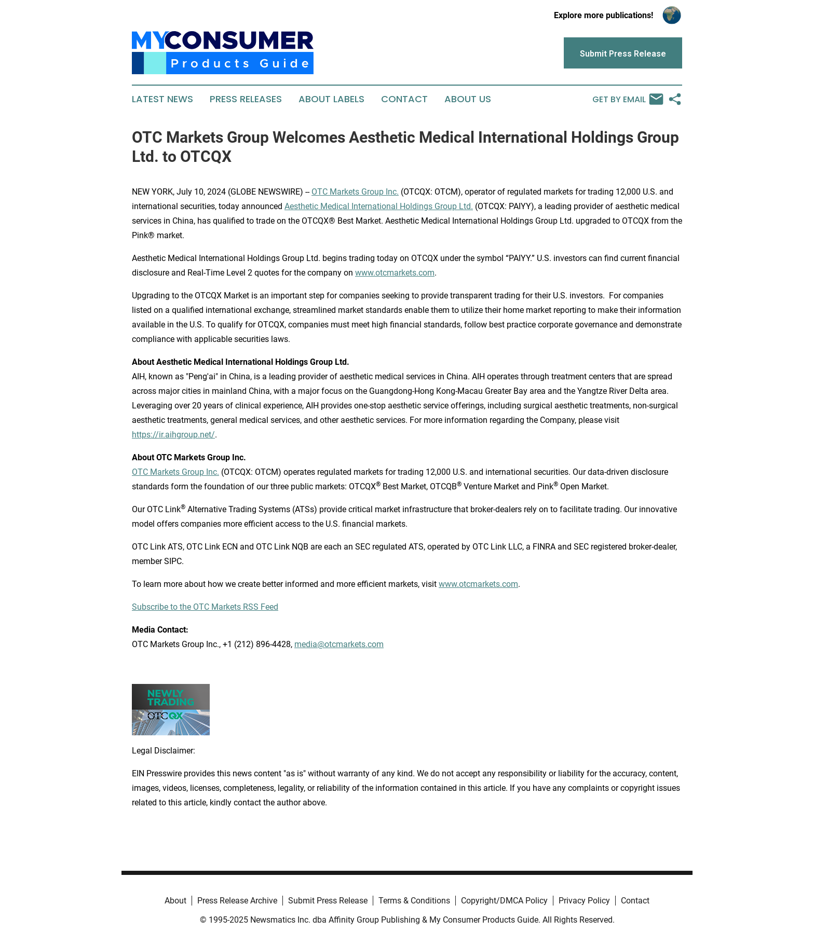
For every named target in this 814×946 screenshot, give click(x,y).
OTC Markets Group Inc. (355, 192)
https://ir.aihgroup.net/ (173, 435)
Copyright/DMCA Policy (504, 901)
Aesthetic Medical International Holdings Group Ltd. (378, 206)
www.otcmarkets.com (395, 273)
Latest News (162, 99)
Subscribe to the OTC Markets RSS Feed (205, 607)
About (175, 901)
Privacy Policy (584, 901)
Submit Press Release (328, 901)
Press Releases (246, 99)
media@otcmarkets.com (339, 644)
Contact (404, 99)
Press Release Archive (237, 901)
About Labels (331, 99)
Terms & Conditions (414, 901)
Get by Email (627, 99)
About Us (467, 99)
